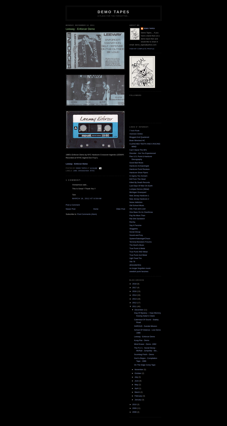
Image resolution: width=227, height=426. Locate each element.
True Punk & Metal (137, 248)
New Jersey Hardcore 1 (139, 196)
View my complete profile (141, 49)
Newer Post (70, 209)
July (137, 377)
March (137, 392)
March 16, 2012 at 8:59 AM (86, 198)
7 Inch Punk (134, 131)
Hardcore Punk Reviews (139, 169)
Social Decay (134, 232)
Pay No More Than (137, 215)
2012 (134, 303)
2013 (134, 299)
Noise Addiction (135, 202)
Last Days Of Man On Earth (141, 186)
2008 (134, 412)
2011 (134, 306)
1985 (75, 171)
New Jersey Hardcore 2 (139, 199)
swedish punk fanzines (138, 271)
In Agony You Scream (138, 176)
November (139, 369)
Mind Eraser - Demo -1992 (145, 344)
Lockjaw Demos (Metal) (139, 189)
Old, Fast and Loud (137, 209)
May (137, 385)
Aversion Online (136, 134)
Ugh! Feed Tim (135, 258)
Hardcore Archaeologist (139, 166)
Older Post (120, 209)
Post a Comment (73, 205)
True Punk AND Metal (138, 252)
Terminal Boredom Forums (140, 242)
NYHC (92, 171)
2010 (134, 404)
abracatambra (135, 265)
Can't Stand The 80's (138, 150)
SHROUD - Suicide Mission (145, 326)
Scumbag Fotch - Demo (144, 354)
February (139, 396)
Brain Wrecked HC (137, 140)
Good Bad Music (136, 163)
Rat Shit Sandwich (137, 219)
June (137, 381)
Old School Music (136, 205)
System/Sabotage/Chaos (139, 238)
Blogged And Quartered (139, 137)
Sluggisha (133, 229)
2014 (134, 295)
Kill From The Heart (137, 179)
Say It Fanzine (135, 225)
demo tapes (114, 12)
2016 (134, 291)
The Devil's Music (136, 245)
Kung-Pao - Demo (141, 340)
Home (95, 209)
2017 (134, 287)
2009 (134, 408)
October (138, 373)
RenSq (132, 222)
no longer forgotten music (140, 268)
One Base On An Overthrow (141, 212)
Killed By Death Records (139, 182)
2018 (134, 284)
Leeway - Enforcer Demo (144, 336)
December (139, 310)
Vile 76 (132, 262)
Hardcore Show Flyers (138, 172)
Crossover (83, 171)
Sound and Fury (136, 235)
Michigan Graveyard (137, 192)
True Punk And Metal (138, 255)
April (137, 388)
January (138, 400)
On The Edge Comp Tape (144, 365)
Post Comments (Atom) (87, 214)
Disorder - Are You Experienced (142, 153)
